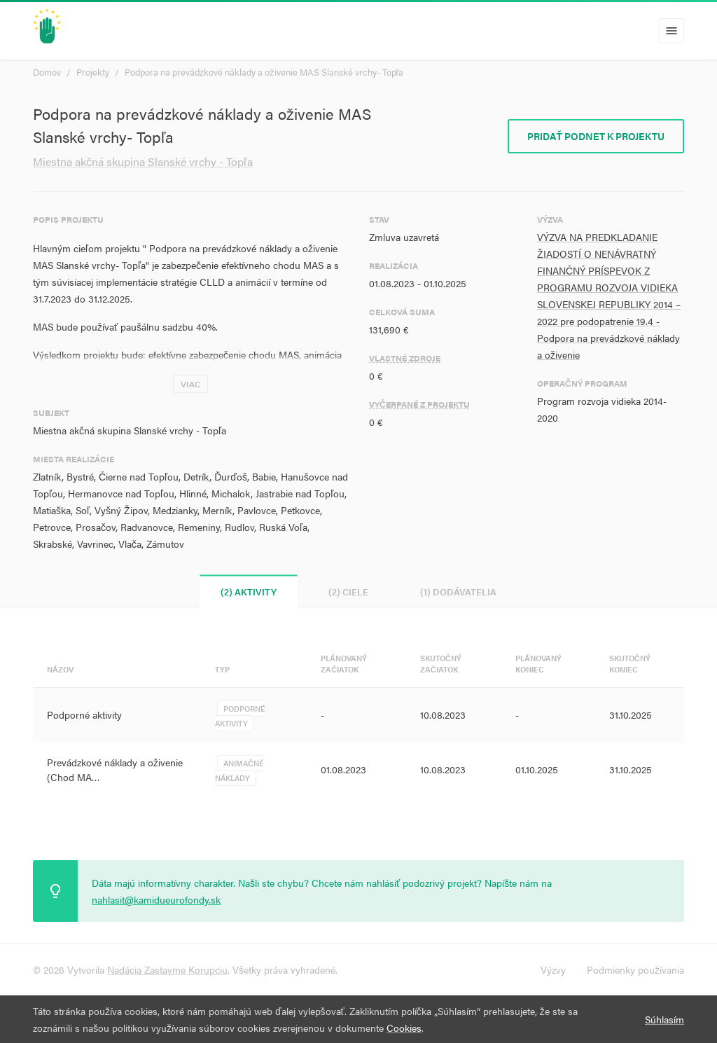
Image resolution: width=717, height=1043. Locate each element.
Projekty (92, 71)
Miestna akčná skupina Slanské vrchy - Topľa (143, 161)
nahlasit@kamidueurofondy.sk (156, 899)
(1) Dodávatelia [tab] (458, 591)
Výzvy (553, 969)
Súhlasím (664, 1019)
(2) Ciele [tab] (348, 591)
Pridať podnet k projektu (595, 136)
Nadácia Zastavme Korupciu (167, 969)
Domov (47, 71)
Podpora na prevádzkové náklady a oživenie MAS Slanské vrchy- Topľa (264, 71)
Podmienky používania (635, 969)
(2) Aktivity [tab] (249, 591)
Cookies (404, 1028)
